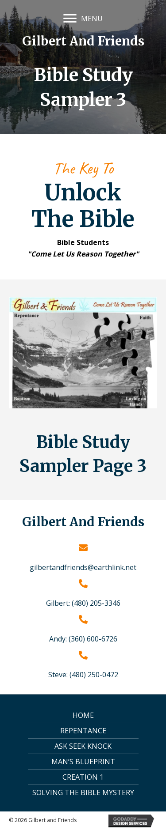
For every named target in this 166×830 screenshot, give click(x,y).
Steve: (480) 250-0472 (83, 674)
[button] (70, 19)
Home (83, 715)
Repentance (83, 731)
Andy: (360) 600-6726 (83, 639)
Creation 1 (83, 777)
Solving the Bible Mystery (83, 792)
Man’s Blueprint (83, 761)
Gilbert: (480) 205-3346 (83, 603)
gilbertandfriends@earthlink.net (83, 567)
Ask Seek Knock (83, 746)
